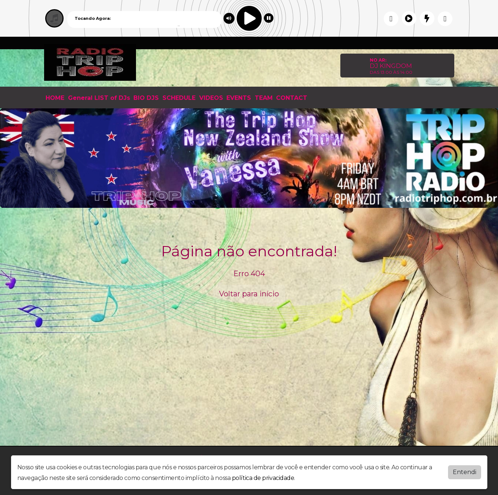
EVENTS (238, 97)
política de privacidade (263, 477)
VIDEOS (211, 97)
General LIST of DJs (99, 97)
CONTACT (291, 97)
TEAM (264, 97)
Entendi (464, 472)
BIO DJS (146, 97)
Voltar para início (249, 293)
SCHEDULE (179, 97)
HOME (55, 97)
